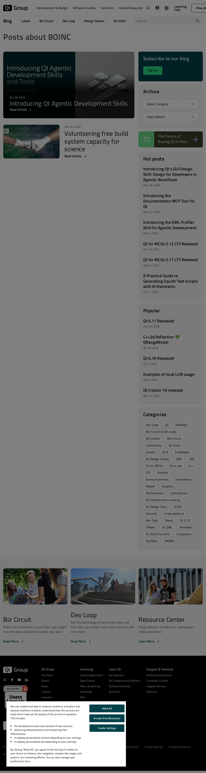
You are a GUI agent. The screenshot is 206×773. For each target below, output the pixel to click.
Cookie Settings (107, 728)
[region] (66, 734)
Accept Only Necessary (107, 718)
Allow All (107, 708)
